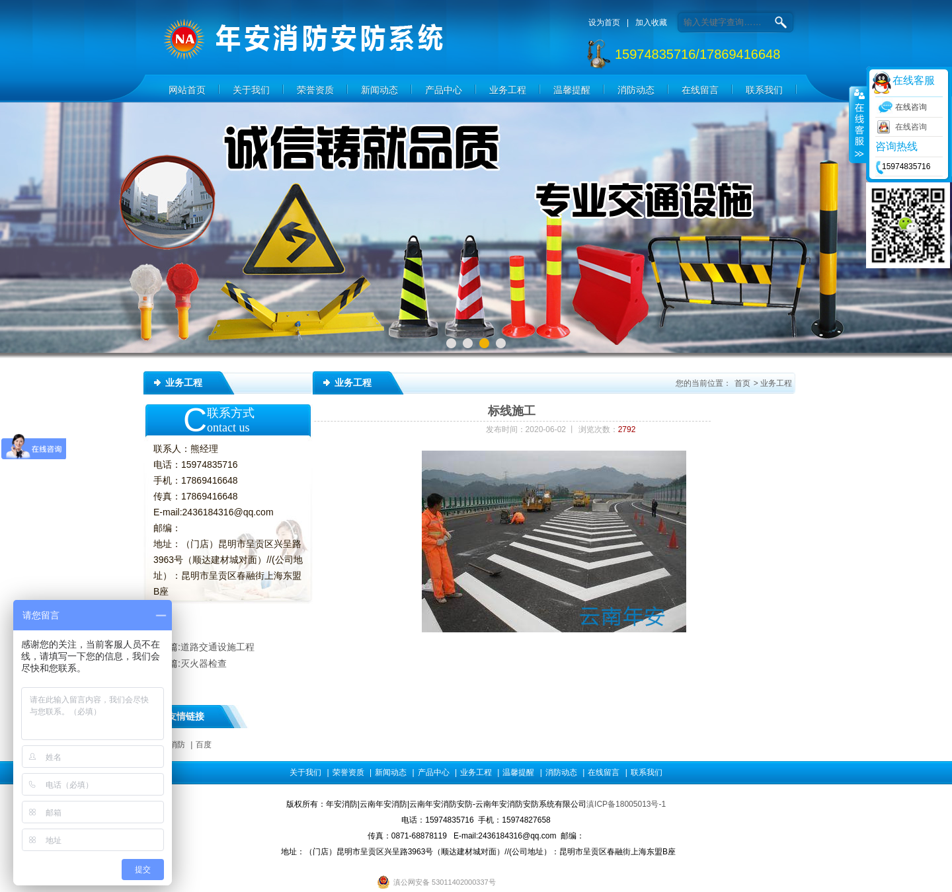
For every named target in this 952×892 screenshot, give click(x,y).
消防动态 (635, 90)
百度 (204, 744)
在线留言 (700, 90)
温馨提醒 (571, 90)
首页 (742, 383)
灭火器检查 (203, 663)
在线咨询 (911, 126)
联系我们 (764, 90)
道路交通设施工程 (217, 647)
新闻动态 (379, 90)
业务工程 (507, 90)
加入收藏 (651, 22)
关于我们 (251, 90)
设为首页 (604, 22)
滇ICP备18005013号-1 (626, 804)
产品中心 (443, 90)
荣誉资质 (315, 90)
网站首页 (187, 90)
